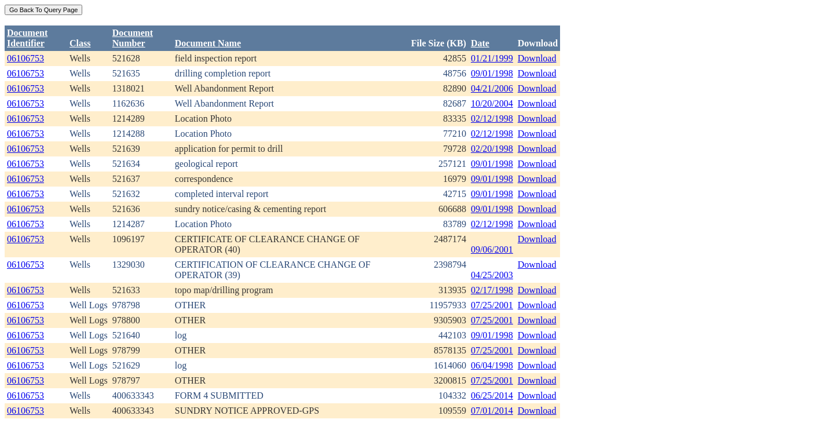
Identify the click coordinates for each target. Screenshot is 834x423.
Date (480, 43)
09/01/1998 (492, 73)
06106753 (25, 58)
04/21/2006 (492, 88)
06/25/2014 (492, 395)
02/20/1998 (492, 149)
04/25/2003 (492, 275)
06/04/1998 (492, 365)
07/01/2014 (492, 410)
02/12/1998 (492, 118)
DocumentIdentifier (27, 38)
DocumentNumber (132, 38)
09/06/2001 (492, 249)
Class (80, 43)
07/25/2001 (492, 305)
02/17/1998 (492, 290)
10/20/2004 (492, 103)
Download (537, 58)
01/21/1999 (492, 58)
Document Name (208, 43)
